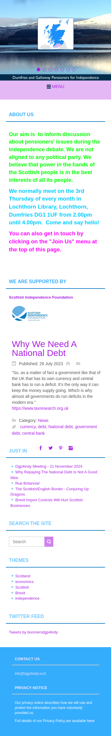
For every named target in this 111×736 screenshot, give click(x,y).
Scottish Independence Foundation (41, 297)
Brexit (20, 593)
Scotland (22, 576)
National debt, (61, 427)
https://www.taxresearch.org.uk (40, 408)
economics (24, 581)
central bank (33, 433)
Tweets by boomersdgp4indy (33, 632)
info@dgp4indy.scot (30, 674)
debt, (43, 427)
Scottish (22, 587)
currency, (29, 427)
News (43, 420)
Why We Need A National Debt (44, 348)
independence (27, 598)
